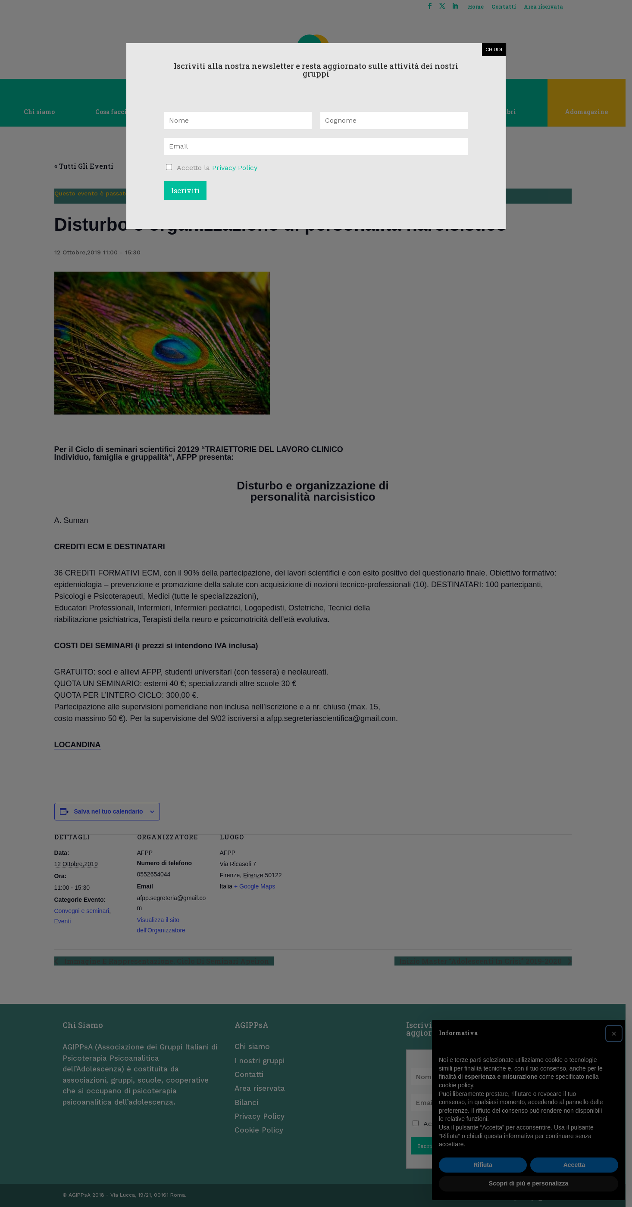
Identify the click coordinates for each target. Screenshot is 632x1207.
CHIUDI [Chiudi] (493, 49)
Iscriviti (185, 190)
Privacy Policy (234, 168)
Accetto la (217, 168)
